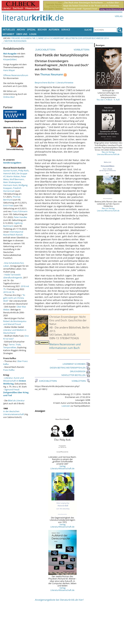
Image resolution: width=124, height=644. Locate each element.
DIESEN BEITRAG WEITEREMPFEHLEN (70, 367)
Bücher (42, 29)
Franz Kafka (8, 369)
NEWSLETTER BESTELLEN (75, 375)
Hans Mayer (9, 70)
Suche (88, 29)
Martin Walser (13, 176)
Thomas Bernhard (11, 198)
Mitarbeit (8, 34)
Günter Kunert (10, 170)
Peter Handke (20, 217)
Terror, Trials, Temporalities (12, 346)
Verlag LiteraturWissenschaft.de (62, 467)
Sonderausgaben (12, 162)
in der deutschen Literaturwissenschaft (13, 413)
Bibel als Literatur (16, 400)
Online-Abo (8, 96)
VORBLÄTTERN (82, 49)
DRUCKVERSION (80, 371)
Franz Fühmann (19, 211)
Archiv (21, 29)
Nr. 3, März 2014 (41, 38)
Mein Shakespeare (12, 182)
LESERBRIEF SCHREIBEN (76, 363)
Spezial (31, 29)
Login (32, 34)
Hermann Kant (10, 185)
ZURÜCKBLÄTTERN (45, 49)
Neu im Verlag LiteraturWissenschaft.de (108, 153)
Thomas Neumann (51, 74)
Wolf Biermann (17, 179)
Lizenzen (66, 405)
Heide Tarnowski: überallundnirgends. (13, 276)
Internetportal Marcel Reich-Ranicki (13, 233)
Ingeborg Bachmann (12, 224)
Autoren (54, 29)
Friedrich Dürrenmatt (12, 189)
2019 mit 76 (8, 292)
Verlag (118, 16)
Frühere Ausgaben (21, 38)
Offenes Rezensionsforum (15, 75)
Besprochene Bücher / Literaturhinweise (54, 82)
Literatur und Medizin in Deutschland (14, 331)
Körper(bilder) (10, 59)
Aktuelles (9, 29)
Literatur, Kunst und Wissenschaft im (14, 380)
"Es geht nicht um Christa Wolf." (14, 298)
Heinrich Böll (9, 173)
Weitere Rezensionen (15, 41)
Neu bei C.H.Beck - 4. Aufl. (108, 99)
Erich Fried (8, 205)
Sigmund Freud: (15, 392)
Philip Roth (23, 170)
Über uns (21, 34)
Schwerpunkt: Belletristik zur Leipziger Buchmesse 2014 (79, 38)
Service (65, 29)
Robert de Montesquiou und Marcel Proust (14, 323)
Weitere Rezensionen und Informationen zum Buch (65, 346)
